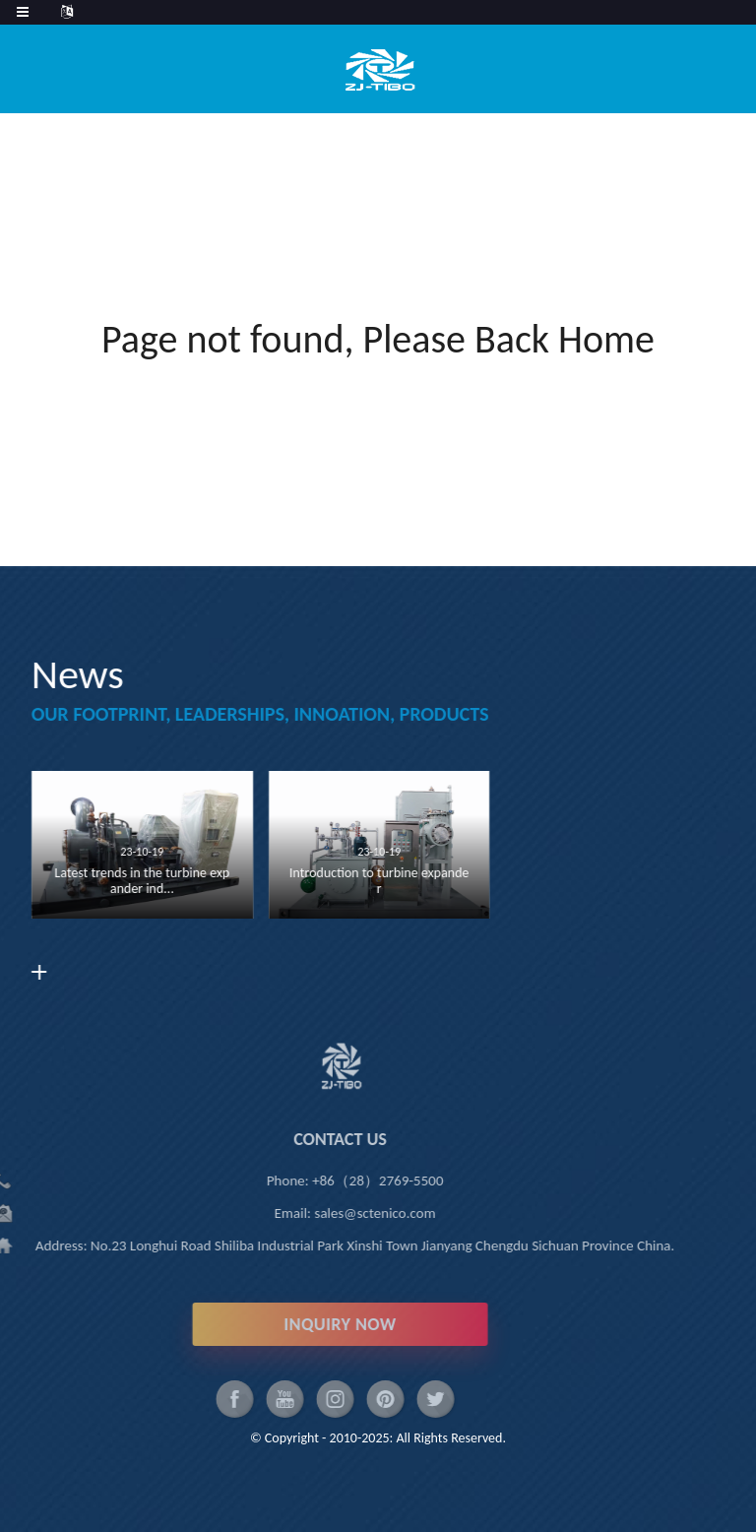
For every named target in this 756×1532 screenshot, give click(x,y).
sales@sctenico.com (345, 1213)
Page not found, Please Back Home (378, 339)
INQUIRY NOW (310, 1324)
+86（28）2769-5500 (348, 1180)
